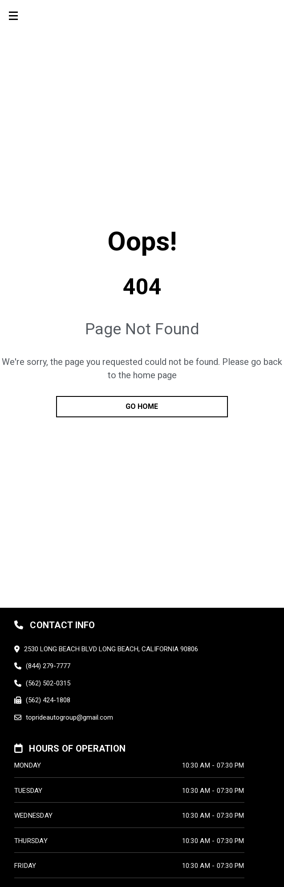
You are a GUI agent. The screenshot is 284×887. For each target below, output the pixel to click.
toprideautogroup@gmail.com (69, 717)
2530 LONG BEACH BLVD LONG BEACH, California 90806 (111, 649)
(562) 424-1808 (48, 700)
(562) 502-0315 (48, 683)
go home (142, 406)
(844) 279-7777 (48, 666)
